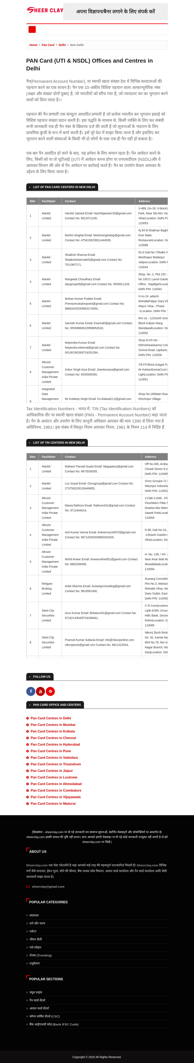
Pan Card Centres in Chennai (53, 737)
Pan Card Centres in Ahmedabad (56, 783)
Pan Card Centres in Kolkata (53, 730)
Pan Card (48, 45)
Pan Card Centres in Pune (51, 750)
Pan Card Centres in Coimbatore (56, 790)
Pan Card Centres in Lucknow (54, 776)
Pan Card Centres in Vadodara (54, 757)
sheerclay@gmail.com (48, 886)
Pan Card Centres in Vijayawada (56, 796)
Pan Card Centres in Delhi (51, 717)
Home (34, 45)
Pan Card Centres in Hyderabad (55, 744)
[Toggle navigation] (32, 29)
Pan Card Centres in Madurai (53, 803)
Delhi (62, 45)
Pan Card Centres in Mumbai (53, 724)
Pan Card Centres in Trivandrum (56, 763)
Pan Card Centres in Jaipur (52, 770)
